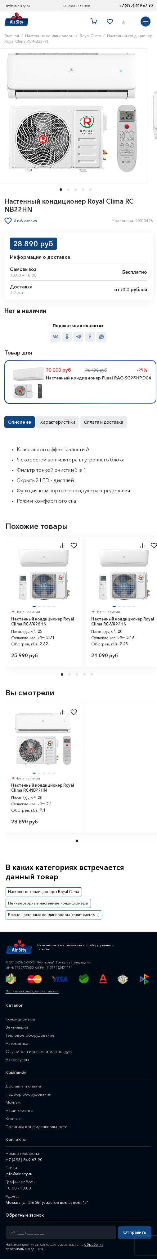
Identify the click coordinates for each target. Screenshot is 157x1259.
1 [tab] (63, 674)
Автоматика (17, 1042)
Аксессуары (17, 1059)
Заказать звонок (76, 5)
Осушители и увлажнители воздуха (39, 1051)
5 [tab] (92, 674)
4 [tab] (85, 674)
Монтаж (13, 1102)
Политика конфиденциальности (32, 991)
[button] (59, 189)
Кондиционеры (20, 1018)
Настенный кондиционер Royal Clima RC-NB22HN (42, 788)
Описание (19, 422)
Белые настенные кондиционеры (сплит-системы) (53, 914)
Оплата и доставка (102, 422)
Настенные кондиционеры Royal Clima (43, 891)
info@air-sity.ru (18, 5)
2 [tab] (70, 674)
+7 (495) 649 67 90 (136, 5)
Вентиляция (17, 1026)
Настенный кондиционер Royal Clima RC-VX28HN (42, 621)
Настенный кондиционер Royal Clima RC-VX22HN (122, 621)
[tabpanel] (44, 602)
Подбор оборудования (28, 1094)
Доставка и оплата (23, 1085)
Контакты (14, 1118)
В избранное (26, 220)
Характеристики (57, 422)
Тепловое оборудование (30, 1034)
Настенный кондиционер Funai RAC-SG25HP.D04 (98, 378)
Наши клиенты (19, 1110)
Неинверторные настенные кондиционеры (47, 903)
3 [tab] (77, 674)
